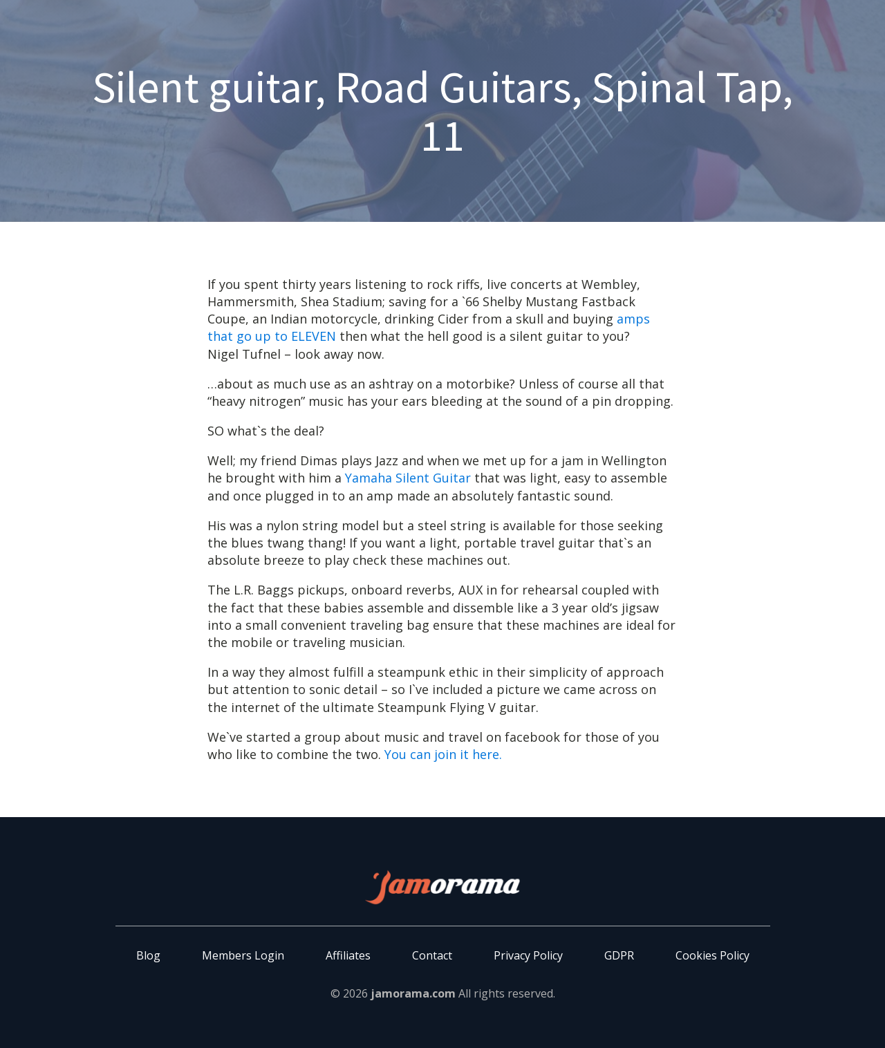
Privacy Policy (528, 955)
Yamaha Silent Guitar (408, 477)
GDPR (619, 955)
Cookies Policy (712, 955)
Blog (148, 955)
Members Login (243, 955)
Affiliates (348, 955)
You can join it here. (443, 754)
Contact (432, 955)
